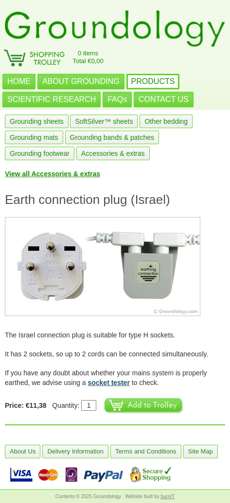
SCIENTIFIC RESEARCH (51, 99)
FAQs (117, 99)
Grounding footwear (40, 153)
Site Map (200, 451)
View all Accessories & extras (52, 174)
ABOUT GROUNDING (81, 81)
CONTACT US (164, 99)
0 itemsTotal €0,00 (88, 57)
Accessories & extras (113, 153)
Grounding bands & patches (112, 137)
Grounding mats (34, 137)
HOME (19, 81)
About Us (22, 451)
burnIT (167, 496)
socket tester (108, 382)
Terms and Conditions (146, 451)
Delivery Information (75, 451)
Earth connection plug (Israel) (87, 199)
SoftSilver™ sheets (104, 121)
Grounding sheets (37, 121)
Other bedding (166, 121)
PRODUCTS (153, 81)
